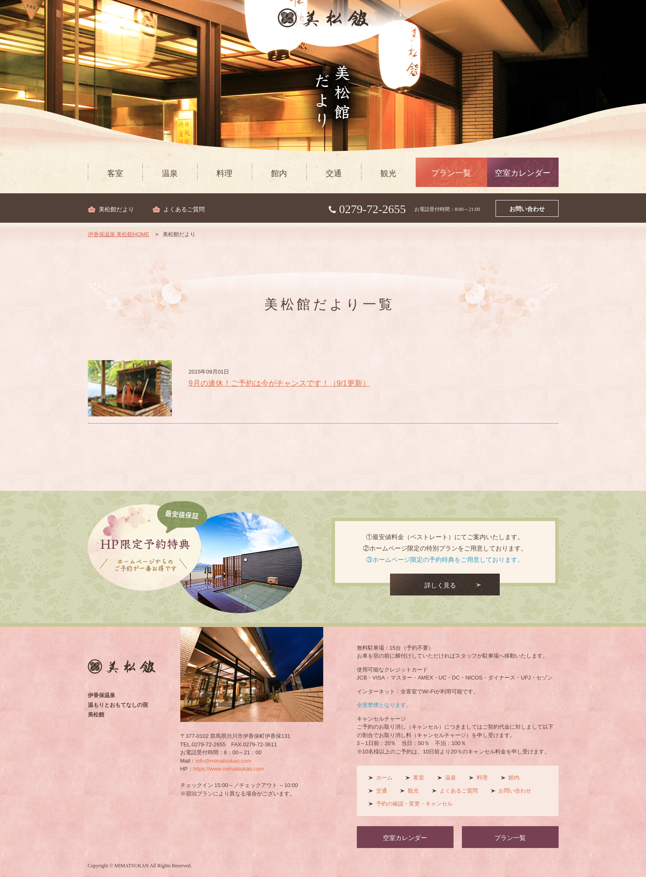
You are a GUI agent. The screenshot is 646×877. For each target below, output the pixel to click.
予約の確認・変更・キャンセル (414, 804)
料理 (224, 173)
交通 (334, 173)
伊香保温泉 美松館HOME (119, 234)
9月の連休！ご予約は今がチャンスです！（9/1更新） (279, 383)
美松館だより (116, 209)
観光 (388, 173)
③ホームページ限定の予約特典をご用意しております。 (445, 559)
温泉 (170, 173)
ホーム (384, 777)
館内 (279, 173)
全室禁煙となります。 (384, 705)
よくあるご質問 (184, 209)
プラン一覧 (451, 173)
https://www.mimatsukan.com (228, 769)
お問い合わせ (527, 209)
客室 (115, 173)
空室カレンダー (523, 173)
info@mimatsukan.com (223, 761)
